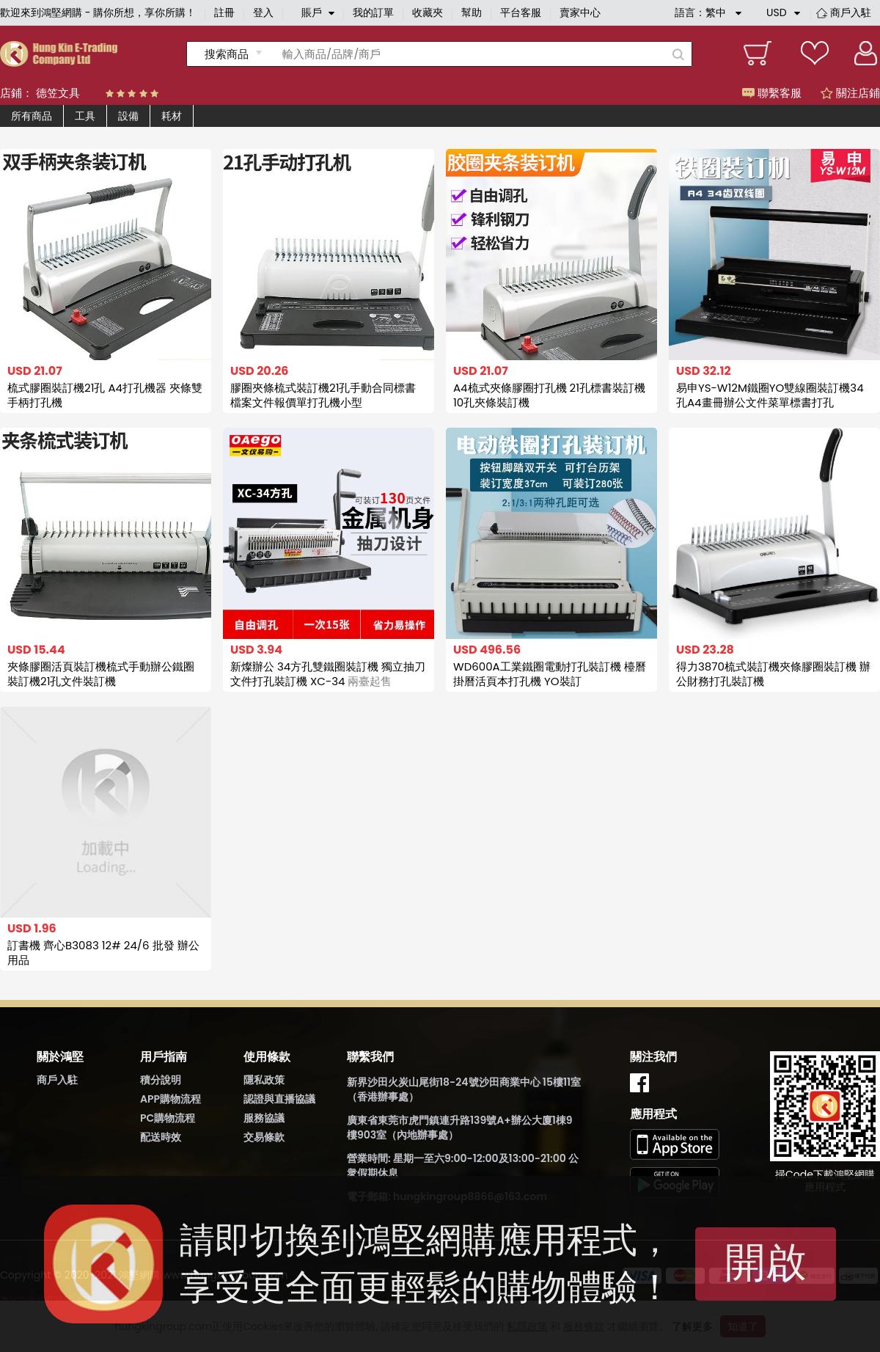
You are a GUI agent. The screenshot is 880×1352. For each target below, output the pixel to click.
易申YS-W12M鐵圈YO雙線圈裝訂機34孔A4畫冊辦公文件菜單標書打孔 (770, 395)
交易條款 (264, 1137)
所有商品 (31, 116)
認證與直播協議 (279, 1099)
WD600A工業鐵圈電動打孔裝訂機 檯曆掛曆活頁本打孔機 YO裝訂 (549, 674)
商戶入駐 (850, 12)
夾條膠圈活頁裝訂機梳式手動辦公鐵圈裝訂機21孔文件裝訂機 (100, 674)
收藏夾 (427, 12)
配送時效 (160, 1137)
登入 (263, 12)
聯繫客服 (772, 93)
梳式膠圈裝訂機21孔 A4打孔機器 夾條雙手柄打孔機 (104, 395)
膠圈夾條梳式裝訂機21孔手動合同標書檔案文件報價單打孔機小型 (323, 395)
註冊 (224, 12)
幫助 (471, 12)
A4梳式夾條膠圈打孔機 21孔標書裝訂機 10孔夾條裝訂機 (549, 395)
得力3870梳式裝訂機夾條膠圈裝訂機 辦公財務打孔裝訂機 (773, 674)
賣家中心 (580, 12)
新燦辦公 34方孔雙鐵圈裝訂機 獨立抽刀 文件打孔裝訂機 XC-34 (327, 674)
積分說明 (160, 1080)
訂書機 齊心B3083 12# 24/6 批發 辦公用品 (103, 953)
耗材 (171, 116)
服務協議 (264, 1118)
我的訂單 (373, 12)
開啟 (766, 1262)
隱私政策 (264, 1080)
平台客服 (520, 12)
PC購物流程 (167, 1118)
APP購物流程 (170, 1099)
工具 (85, 116)
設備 (128, 116)
